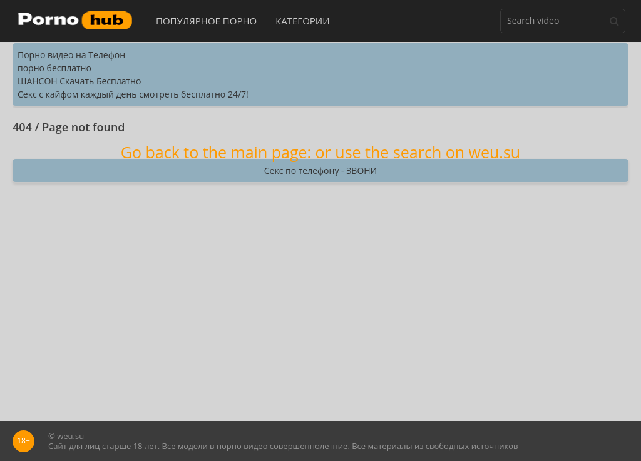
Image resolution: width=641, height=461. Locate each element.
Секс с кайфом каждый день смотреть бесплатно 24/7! (133, 94)
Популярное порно (206, 20)
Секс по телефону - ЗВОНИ (320, 170)
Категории (302, 20)
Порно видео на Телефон (71, 55)
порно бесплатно (54, 68)
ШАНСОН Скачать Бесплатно (79, 81)
